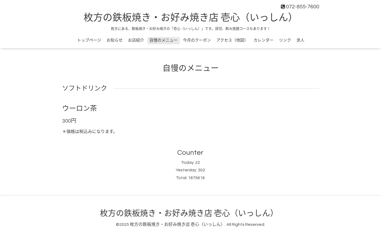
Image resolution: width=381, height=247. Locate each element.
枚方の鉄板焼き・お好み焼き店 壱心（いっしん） (191, 18)
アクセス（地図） (232, 40)
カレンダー (264, 40)
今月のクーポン (197, 40)
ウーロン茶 (79, 108)
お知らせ (115, 40)
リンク (285, 40)
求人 (300, 40)
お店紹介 (136, 40)
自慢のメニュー (163, 40)
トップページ (89, 40)
